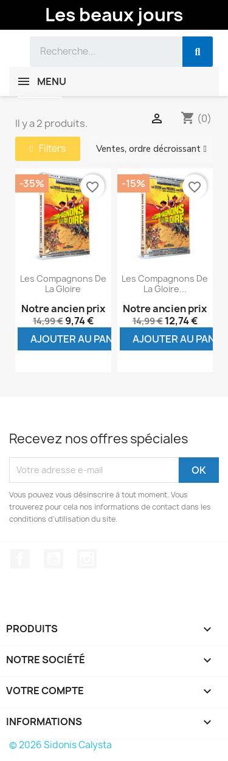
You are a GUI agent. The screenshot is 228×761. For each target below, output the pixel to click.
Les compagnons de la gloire (63, 284)
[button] (47, 149)
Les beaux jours (114, 14)
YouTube (53, 558)
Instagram (87, 558)
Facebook (20, 558)
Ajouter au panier (79, 339)
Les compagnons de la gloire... (165, 284)
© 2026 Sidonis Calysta (60, 745)
